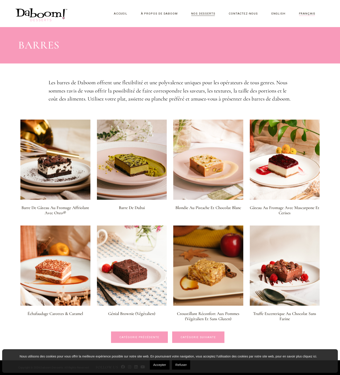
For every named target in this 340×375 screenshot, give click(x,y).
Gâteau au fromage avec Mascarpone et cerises (284, 210)
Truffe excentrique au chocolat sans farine (284, 316)
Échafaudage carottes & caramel (55, 313)
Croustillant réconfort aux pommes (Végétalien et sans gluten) (208, 316)
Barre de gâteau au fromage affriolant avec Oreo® (55, 210)
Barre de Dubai (132, 207)
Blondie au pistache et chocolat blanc (208, 207)
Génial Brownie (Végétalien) (131, 313)
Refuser (181, 365)
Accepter (159, 365)
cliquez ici (309, 356)
